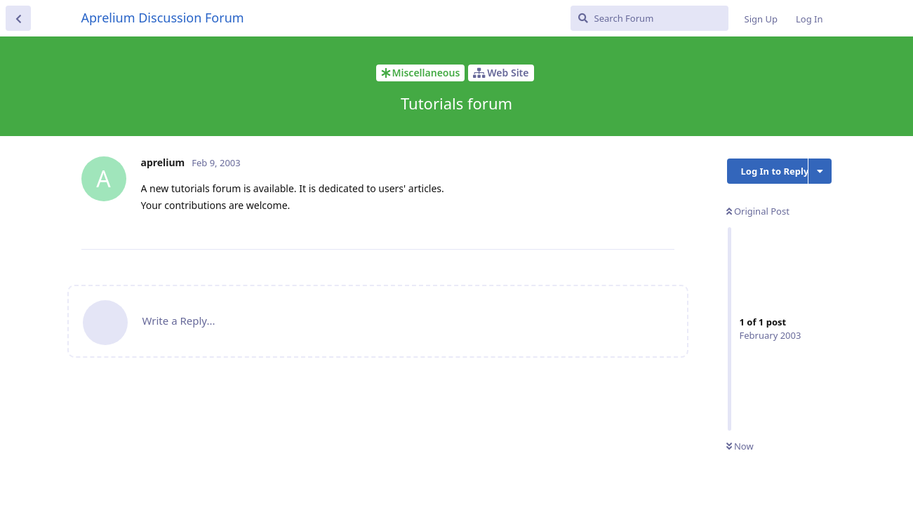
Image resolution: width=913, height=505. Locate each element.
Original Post (757, 211)
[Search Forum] (649, 18)
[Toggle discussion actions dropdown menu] (820, 171)
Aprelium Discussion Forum (162, 17)
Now (740, 446)
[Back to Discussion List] (18, 18)
